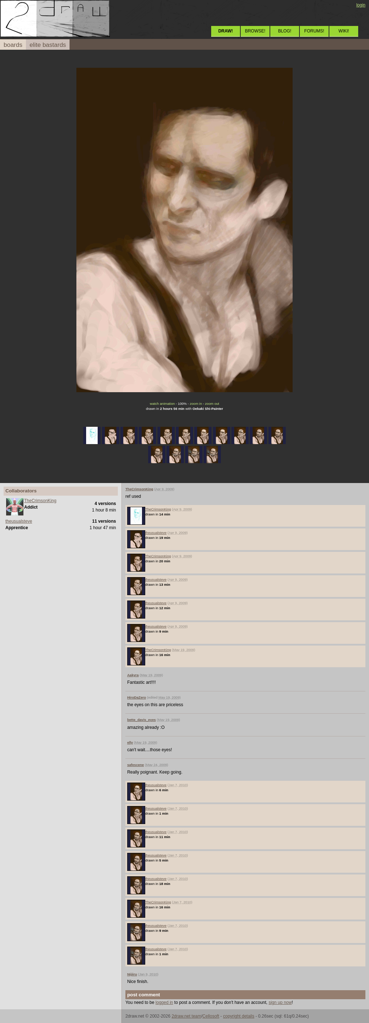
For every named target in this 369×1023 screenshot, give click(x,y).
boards (13, 44)
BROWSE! (255, 31)
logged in (164, 1002)
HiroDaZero (136, 697)
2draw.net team (186, 1016)
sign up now (280, 1002)
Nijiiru (132, 974)
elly (130, 742)
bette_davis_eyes (141, 720)
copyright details (238, 1016)
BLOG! (285, 31)
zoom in (196, 404)
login (360, 5)
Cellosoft (211, 1016)
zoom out (212, 404)
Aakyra (133, 675)
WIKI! (343, 31)
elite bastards (48, 44)
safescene (135, 765)
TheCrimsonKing (40, 500)
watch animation (162, 404)
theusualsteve (18, 521)
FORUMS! (314, 31)
